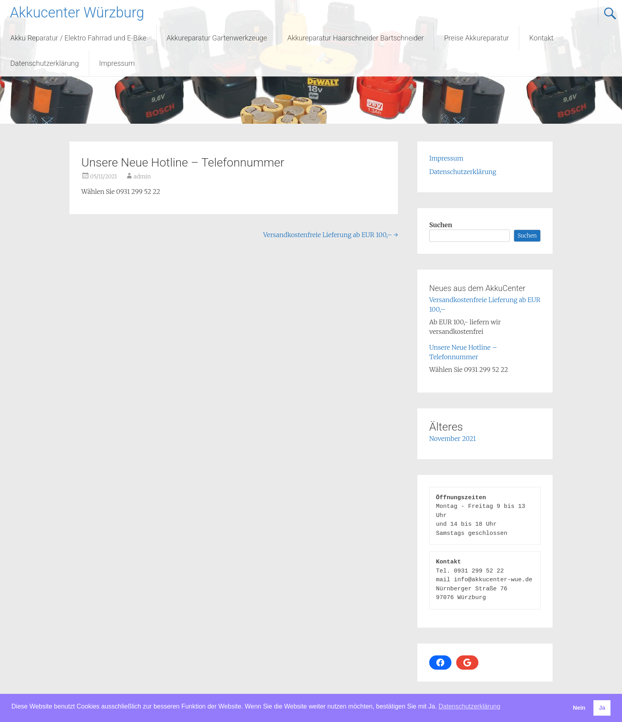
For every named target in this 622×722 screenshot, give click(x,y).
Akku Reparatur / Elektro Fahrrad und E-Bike (78, 38)
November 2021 (452, 438)
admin (142, 176)
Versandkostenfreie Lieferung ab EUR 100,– (330, 235)
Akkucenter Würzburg (77, 12)
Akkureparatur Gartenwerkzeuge (217, 38)
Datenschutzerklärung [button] (469, 706)
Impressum (117, 63)
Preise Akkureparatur (476, 38)
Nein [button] (579, 708)
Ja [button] (602, 708)
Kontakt (541, 38)
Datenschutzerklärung (44, 63)
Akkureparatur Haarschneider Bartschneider (355, 38)
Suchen (440, 225)
